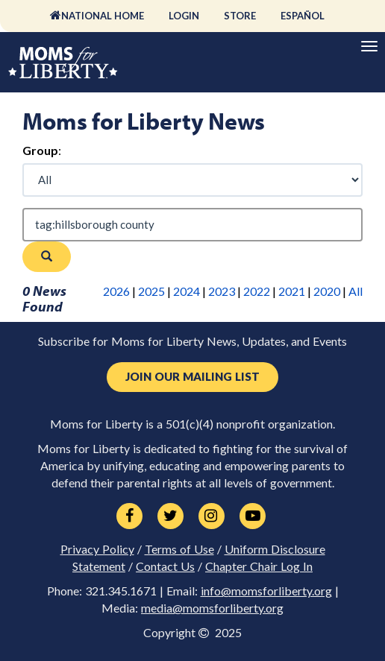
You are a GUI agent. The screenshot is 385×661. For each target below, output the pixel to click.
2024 (186, 291)
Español (303, 16)
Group (40, 150)
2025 (151, 291)
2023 (221, 291)
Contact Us (165, 566)
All (355, 291)
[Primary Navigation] (369, 46)
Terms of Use (179, 549)
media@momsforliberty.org (212, 608)
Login (184, 16)
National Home (102, 16)
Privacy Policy (97, 549)
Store (240, 16)
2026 (116, 291)
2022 (256, 291)
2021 (291, 291)
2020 (326, 291)
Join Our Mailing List (192, 376)
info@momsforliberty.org (266, 591)
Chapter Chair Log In (259, 566)
